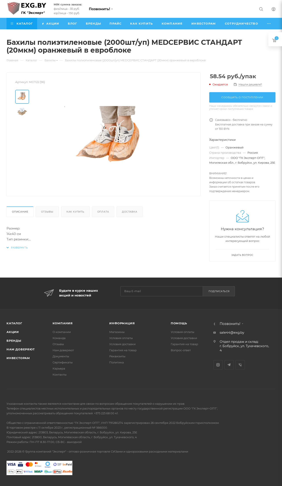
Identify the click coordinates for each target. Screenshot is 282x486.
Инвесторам (18, 358)
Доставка (129, 211)
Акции (13, 332)
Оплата (103, 211)
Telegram (229, 364)
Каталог (14, 323)
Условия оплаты (121, 338)
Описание (20, 211)
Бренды (14, 340)
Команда (59, 338)
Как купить (75, 211)
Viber (240, 364)
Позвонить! (99, 9)
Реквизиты (117, 356)
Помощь (179, 323)
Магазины (116, 332)
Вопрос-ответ (181, 350)
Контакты (59, 374)
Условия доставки (122, 344)
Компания (63, 323)
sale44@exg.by (232, 332)
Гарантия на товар (123, 350)
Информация (122, 323)
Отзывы (47, 211)
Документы (61, 356)
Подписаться (219, 291)
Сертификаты (63, 362)
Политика (116, 362)
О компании (62, 332)
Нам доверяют (21, 349)
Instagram (218, 364)
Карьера (59, 368)
